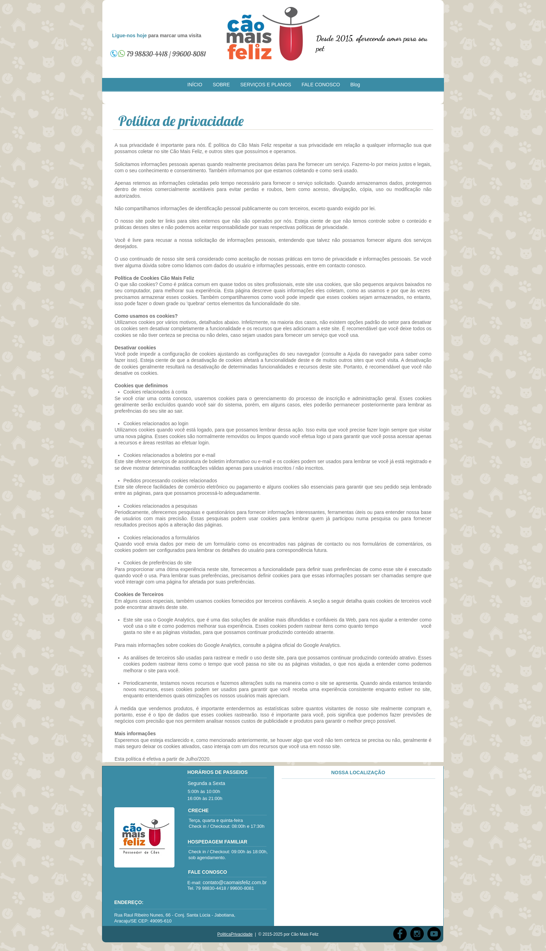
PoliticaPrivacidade (234, 934)
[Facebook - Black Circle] (400, 934)
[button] (221, 84)
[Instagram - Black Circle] (417, 934)
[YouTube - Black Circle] (434, 934)
